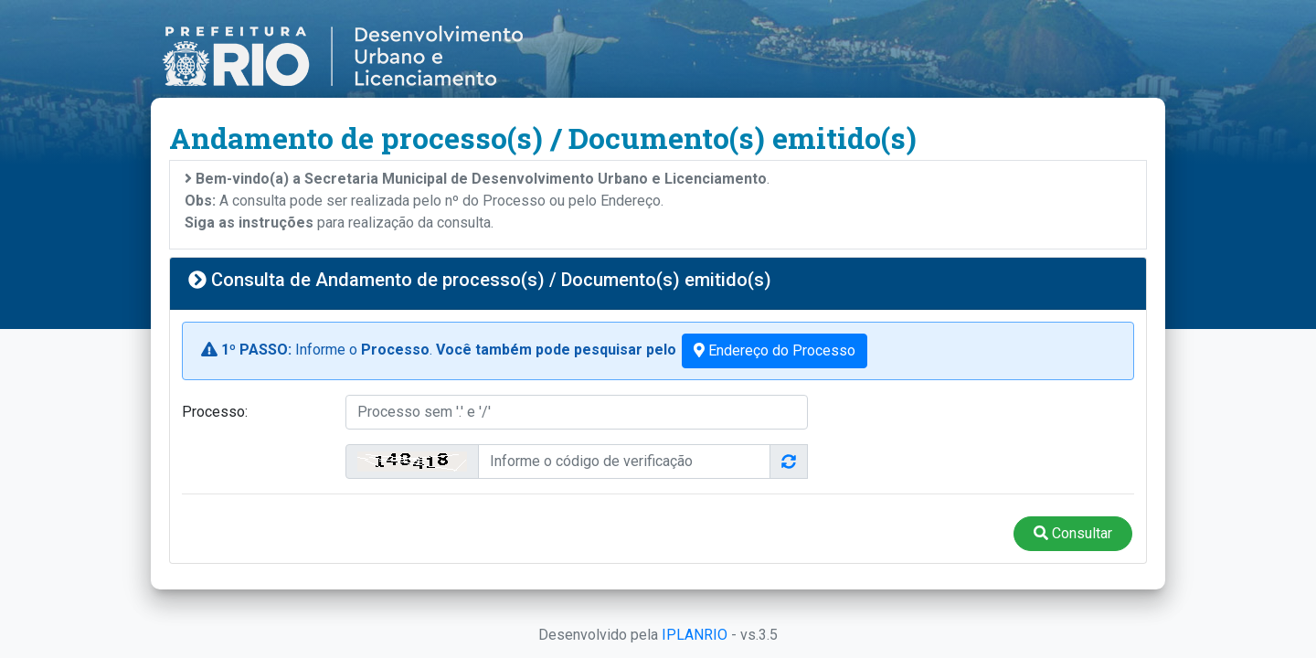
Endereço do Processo (774, 350)
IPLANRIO (694, 634)
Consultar (1073, 533)
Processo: (215, 411)
